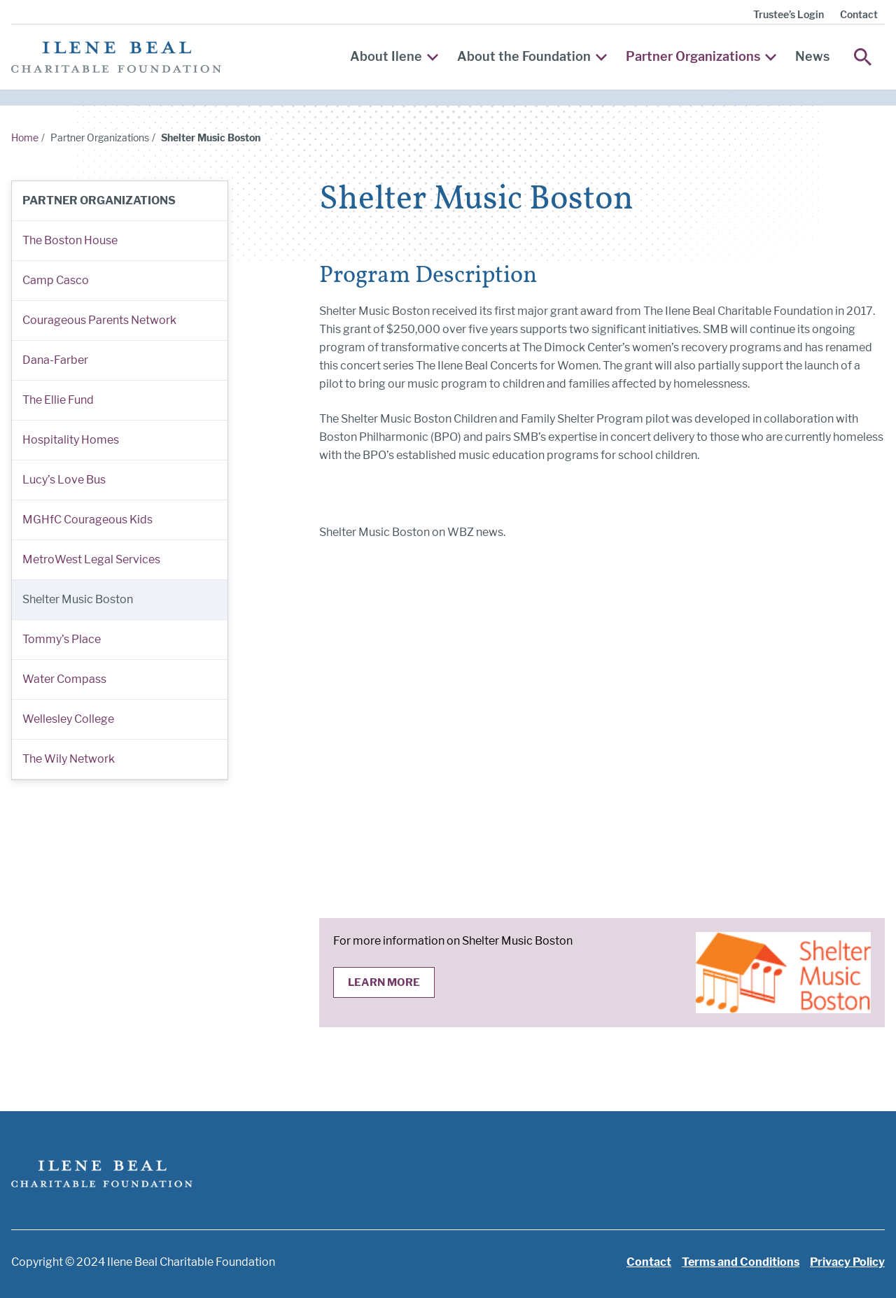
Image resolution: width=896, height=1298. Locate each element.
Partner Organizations (701, 56)
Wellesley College (68, 719)
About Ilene (394, 56)
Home (24, 137)
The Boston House (70, 240)
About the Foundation (532, 56)
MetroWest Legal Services (91, 559)
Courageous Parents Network (99, 320)
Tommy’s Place (61, 639)
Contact (859, 14)
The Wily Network (68, 759)
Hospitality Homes (70, 439)
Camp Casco (55, 280)
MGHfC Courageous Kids (87, 519)
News (812, 56)
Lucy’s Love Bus (64, 479)
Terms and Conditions (740, 1262)
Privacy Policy (847, 1262)
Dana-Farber (55, 360)
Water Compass (64, 679)
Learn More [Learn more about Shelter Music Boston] (384, 982)
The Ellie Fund (58, 400)
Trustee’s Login (788, 14)
